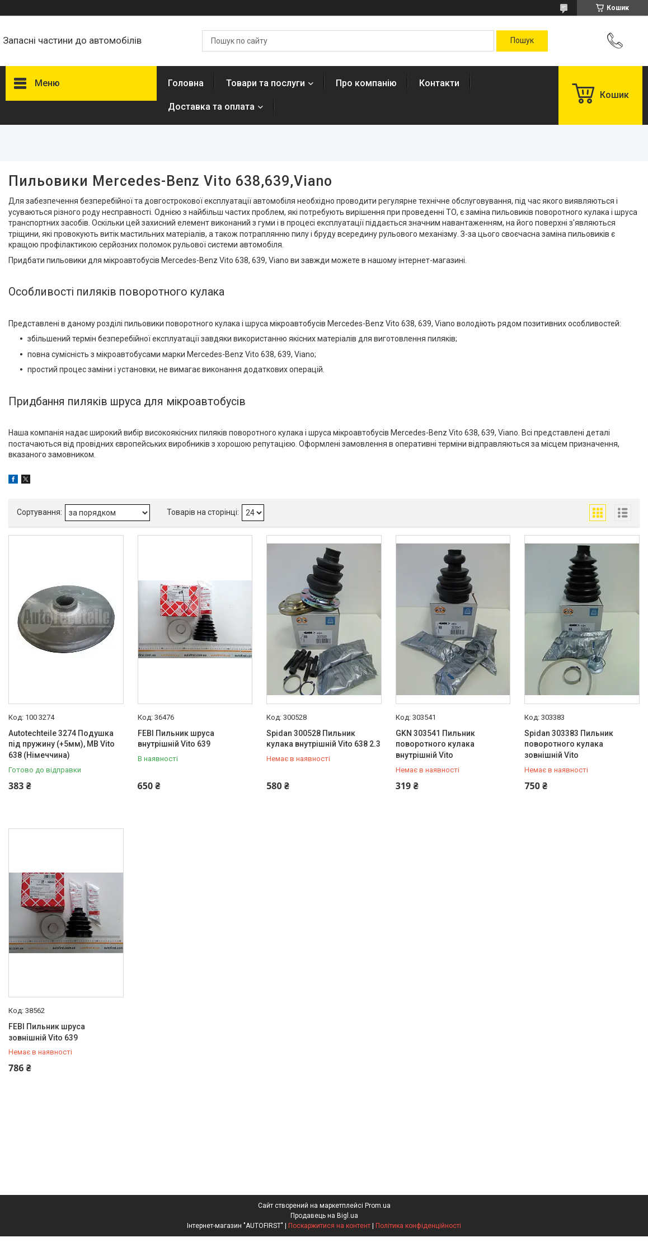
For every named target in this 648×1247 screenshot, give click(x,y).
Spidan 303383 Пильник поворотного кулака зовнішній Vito (568, 744)
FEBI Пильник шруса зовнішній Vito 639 (46, 1032)
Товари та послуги (265, 83)
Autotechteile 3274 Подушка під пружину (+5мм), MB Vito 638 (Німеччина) (61, 744)
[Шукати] (522, 40)
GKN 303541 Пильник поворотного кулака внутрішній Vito (435, 744)
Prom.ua (378, 1206)
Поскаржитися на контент (329, 1226)
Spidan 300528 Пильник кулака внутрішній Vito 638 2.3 (323, 739)
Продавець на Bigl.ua (324, 1216)
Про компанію (366, 83)
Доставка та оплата (211, 106)
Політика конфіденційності (418, 1226)
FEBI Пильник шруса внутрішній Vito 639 (176, 739)
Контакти (439, 83)
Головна (186, 83)
